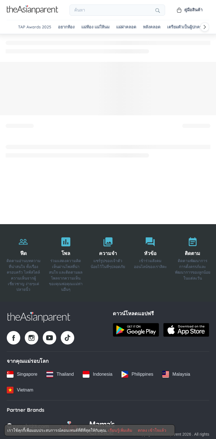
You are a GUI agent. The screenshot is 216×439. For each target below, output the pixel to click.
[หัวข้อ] (150, 262)
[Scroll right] (204, 26)
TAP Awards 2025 (34, 27)
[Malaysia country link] (176, 373)
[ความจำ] (108, 262)
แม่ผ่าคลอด (126, 27)
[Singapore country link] (22, 373)
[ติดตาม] (192, 262)
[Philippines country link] (137, 373)
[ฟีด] (23, 262)
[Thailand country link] (60, 373)
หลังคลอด (151, 27)
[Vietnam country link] (20, 389)
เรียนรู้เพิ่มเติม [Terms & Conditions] (120, 430)
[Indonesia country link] (97, 373)
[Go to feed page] (32, 12)
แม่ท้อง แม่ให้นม (95, 27)
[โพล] (65, 262)
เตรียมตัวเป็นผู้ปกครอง (186, 27)
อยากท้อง (66, 27)
